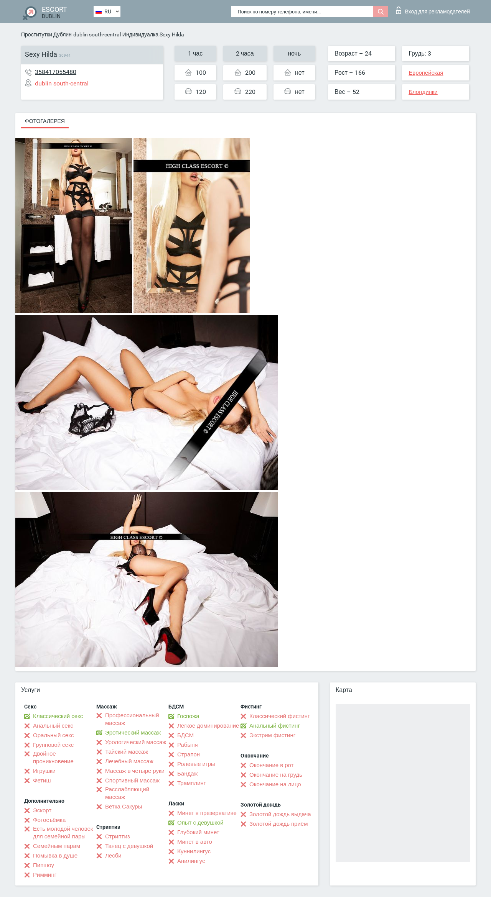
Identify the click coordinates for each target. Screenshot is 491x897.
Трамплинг (191, 783)
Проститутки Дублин (46, 34)
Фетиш (42, 780)
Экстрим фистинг (272, 735)
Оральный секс (53, 735)
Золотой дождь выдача (280, 814)
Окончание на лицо (275, 784)
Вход (433, 10)
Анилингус (191, 861)
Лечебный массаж (129, 761)
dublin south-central (97, 34)
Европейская (426, 72)
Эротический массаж (133, 732)
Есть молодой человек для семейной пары (63, 832)
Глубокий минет (198, 832)
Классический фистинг (279, 716)
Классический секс (58, 716)
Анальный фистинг (274, 725)
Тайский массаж (126, 751)
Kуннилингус (194, 851)
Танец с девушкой (129, 846)
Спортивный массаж (132, 780)
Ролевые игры (196, 764)
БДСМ (185, 735)
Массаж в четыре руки (135, 770)
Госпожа (188, 716)
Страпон (188, 754)
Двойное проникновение (53, 757)
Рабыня (187, 744)
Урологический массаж (135, 742)
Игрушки (44, 770)
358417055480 (55, 71)
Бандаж (187, 773)
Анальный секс (53, 725)
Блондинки (423, 92)
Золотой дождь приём (278, 823)
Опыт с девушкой (200, 822)
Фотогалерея (45, 121)
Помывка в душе (55, 855)
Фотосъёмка (49, 820)
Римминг (44, 874)
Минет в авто (194, 841)
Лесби (113, 855)
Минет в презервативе (207, 813)
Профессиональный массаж (132, 719)
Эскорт (42, 810)
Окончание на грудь (275, 774)
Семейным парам (56, 846)
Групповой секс (53, 744)
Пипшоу (43, 865)
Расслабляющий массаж (127, 793)
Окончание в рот (271, 765)
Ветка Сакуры (123, 806)
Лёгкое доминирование (208, 725)
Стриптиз (117, 836)
